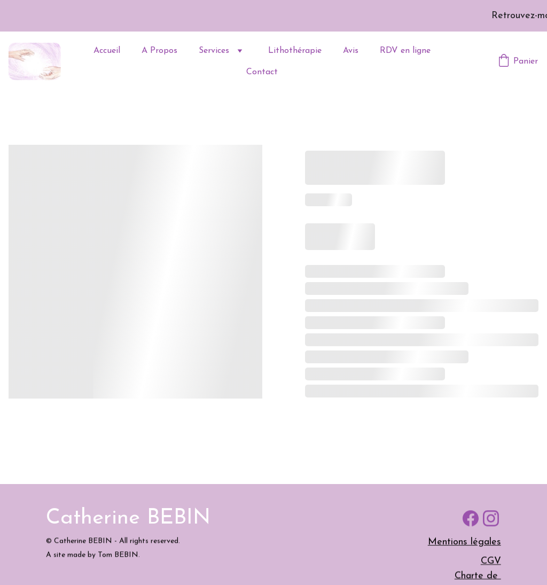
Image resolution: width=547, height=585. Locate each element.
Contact (262, 72)
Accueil (106, 50)
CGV (491, 562)
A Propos (159, 50)
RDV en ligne (405, 50)
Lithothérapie (295, 50)
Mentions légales (464, 544)
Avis (350, 50)
